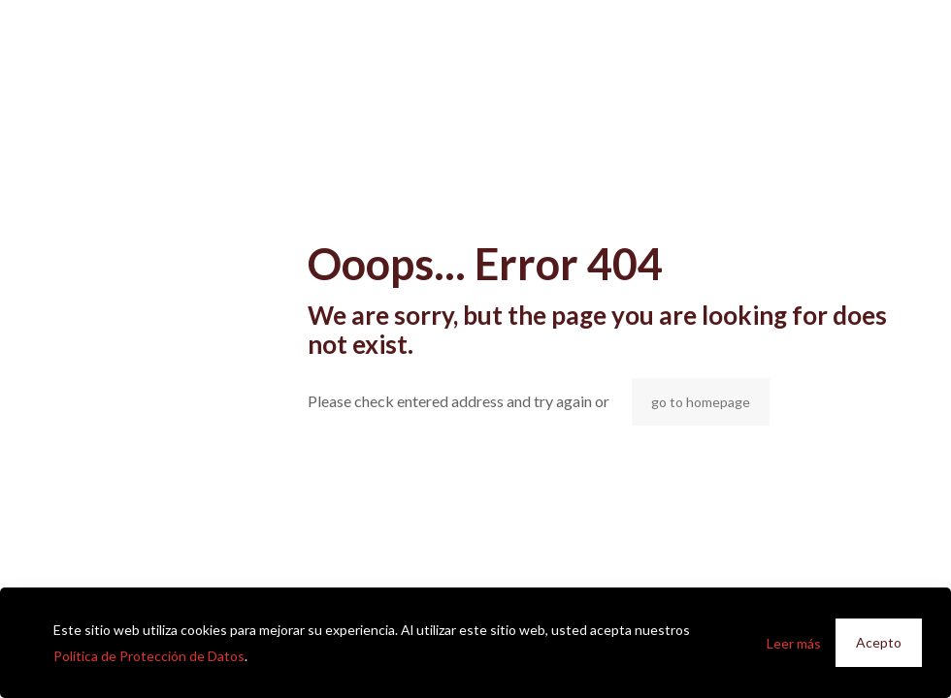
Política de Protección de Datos (149, 656)
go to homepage (700, 402)
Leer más (794, 643)
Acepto (879, 642)
